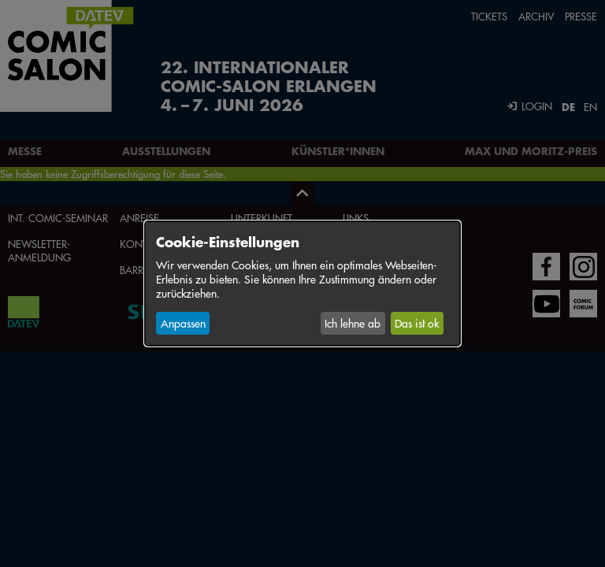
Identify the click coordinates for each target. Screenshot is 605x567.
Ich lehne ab (352, 323)
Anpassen (183, 323)
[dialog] (302, 283)
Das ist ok (417, 323)
